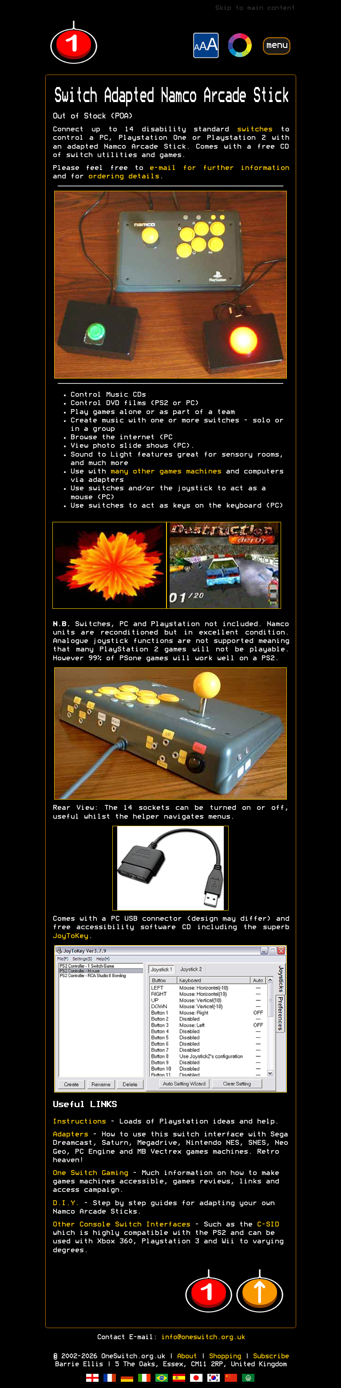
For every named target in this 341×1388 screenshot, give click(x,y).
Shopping (225, 1356)
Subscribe (271, 1356)
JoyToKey (70, 936)
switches (254, 129)
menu (276, 45)
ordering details (123, 177)
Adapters (70, 1135)
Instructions (79, 1122)
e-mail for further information (219, 168)
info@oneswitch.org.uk (203, 1337)
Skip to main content (255, 8)
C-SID (268, 1225)
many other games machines (165, 472)
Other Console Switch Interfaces (121, 1225)
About (187, 1356)
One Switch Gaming (90, 1173)
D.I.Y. (67, 1203)
